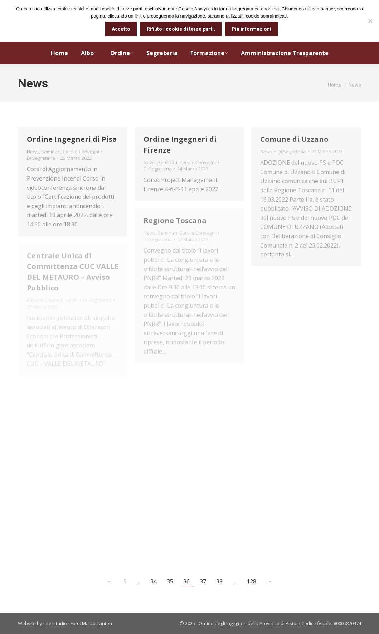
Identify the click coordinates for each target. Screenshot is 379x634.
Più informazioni (251, 29)
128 (251, 581)
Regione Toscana (175, 220)
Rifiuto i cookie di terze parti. (181, 29)
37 (203, 581)
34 (153, 581)
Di (41, 158)
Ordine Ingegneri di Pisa (72, 139)
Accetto (121, 29)
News (33, 151)
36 (186, 581)
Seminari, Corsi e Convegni (70, 151)
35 (170, 581)
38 (219, 581)
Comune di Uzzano (294, 139)
